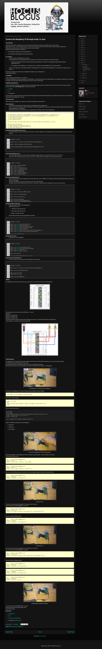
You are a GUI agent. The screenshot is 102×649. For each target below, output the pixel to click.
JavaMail (10, 88)
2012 (82, 80)
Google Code (18, 620)
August (84, 73)
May (83, 75)
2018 (82, 52)
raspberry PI (20, 626)
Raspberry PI (11, 613)
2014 (82, 60)
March (84, 77)
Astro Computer (83, 117)
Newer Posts (9, 632)
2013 (82, 62)
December (84, 64)
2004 (82, 82)
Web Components (83, 111)
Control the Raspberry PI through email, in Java (25, 39)
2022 (82, 43)
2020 (82, 47)
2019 (82, 49)
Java (13, 626)
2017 (82, 54)
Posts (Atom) (43, 636)
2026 (82, 38)
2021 (82, 45)
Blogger (59, 645)
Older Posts (70, 632)
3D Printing (82, 114)
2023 (82, 41)
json (16, 626)
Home (40, 632)
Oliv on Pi (81, 103)
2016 (82, 56)
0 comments (15, 624)
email (10, 626)
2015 (82, 58)
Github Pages (82, 106)
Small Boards (82, 109)
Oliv (88, 90)
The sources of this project (14, 618)
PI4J (9, 91)
